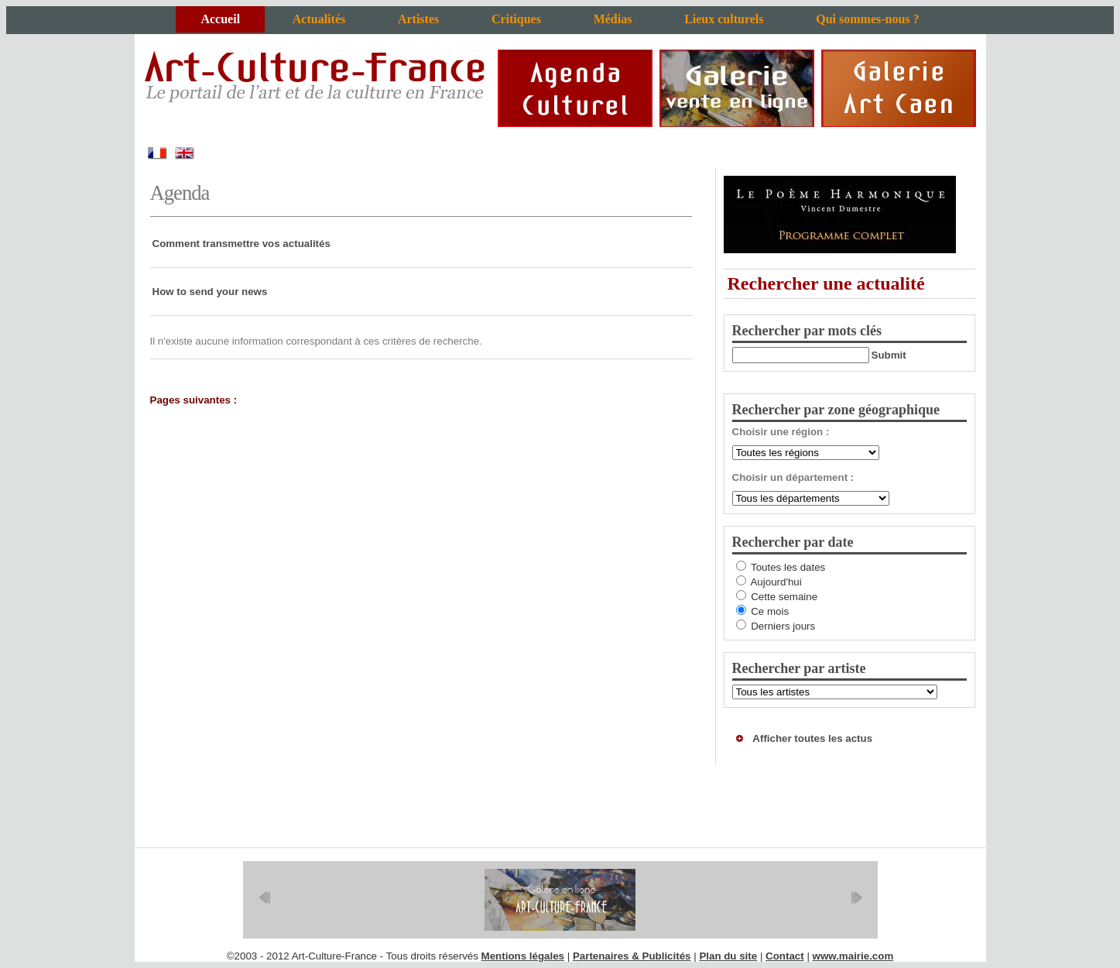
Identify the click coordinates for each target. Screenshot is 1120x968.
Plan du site (728, 956)
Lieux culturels (723, 19)
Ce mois (770, 611)
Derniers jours (783, 626)
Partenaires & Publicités (632, 956)
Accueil (220, 19)
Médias (613, 19)
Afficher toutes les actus (812, 738)
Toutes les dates (788, 567)
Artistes (418, 19)
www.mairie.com (853, 956)
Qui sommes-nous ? (867, 19)
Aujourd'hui (775, 582)
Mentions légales (522, 956)
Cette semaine (784, 596)
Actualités (319, 19)
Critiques (516, 19)
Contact (785, 956)
